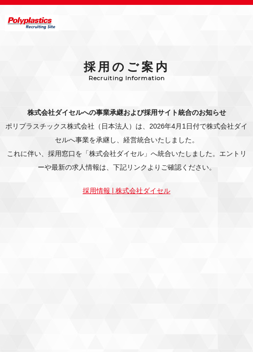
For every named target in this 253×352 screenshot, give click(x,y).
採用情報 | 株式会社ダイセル (126, 191)
